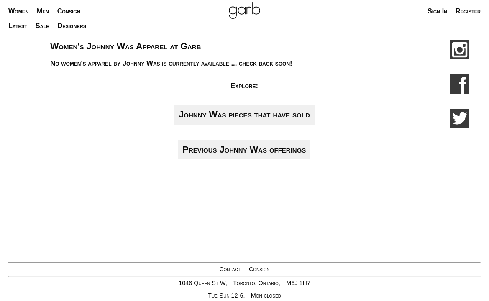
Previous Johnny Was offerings (244, 149)
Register (468, 11)
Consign (259, 269)
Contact (230, 269)
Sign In (437, 11)
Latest (17, 25)
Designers (72, 25)
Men (43, 11)
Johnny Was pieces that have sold (244, 114)
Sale (42, 25)
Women (18, 11)
